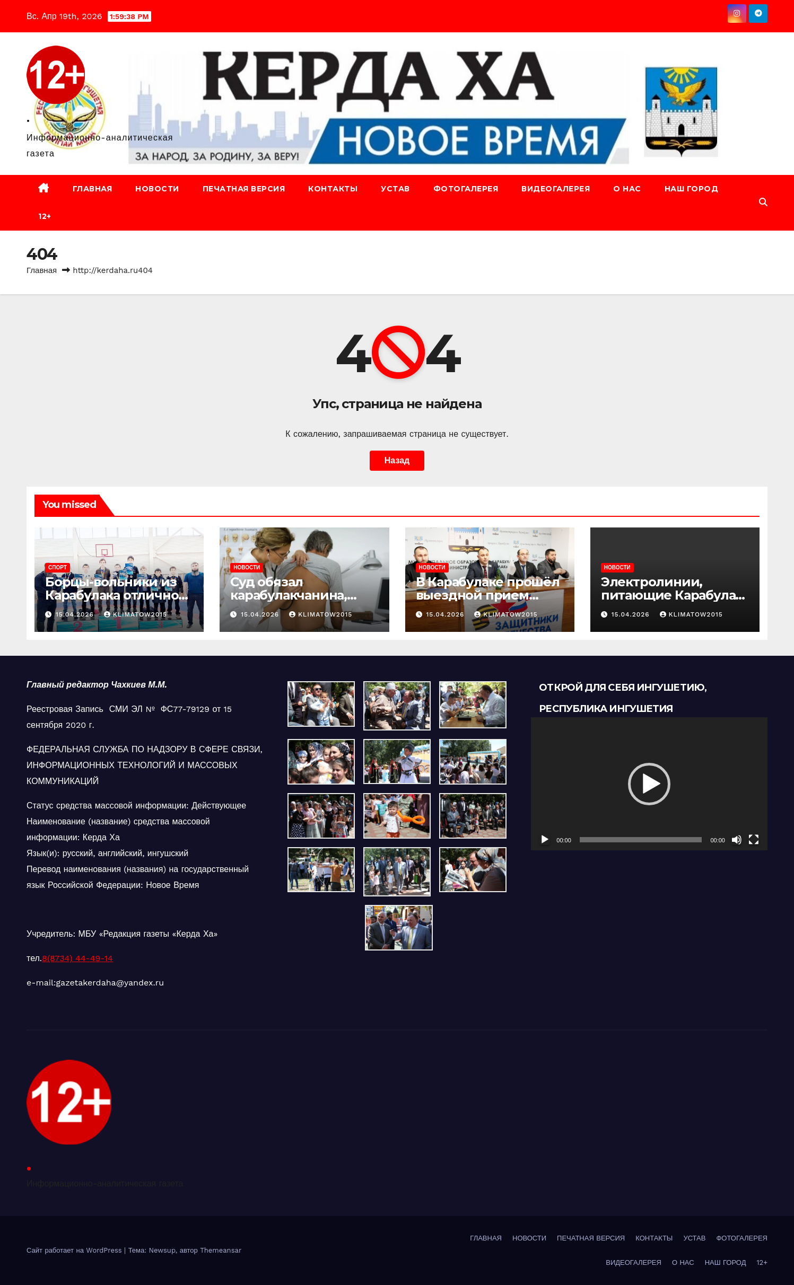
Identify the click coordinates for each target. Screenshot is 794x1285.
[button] (763, 202)
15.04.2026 (76, 614)
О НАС (627, 188)
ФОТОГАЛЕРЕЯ (466, 188)
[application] (649, 783)
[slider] (641, 839)
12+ (44, 216)
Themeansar (220, 1250)
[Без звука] (736, 839)
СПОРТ (57, 567)
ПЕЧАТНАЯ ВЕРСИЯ (244, 188)
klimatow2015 (135, 614)
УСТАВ (395, 188)
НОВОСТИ (157, 188)
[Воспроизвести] (544, 839)
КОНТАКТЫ (332, 188)
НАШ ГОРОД (692, 188)
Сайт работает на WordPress (75, 1250)
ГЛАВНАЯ (92, 188)
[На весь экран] (753, 839)
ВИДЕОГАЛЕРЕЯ (555, 188)
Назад (397, 460)
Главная (42, 270)
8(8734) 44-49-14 (77, 958)
